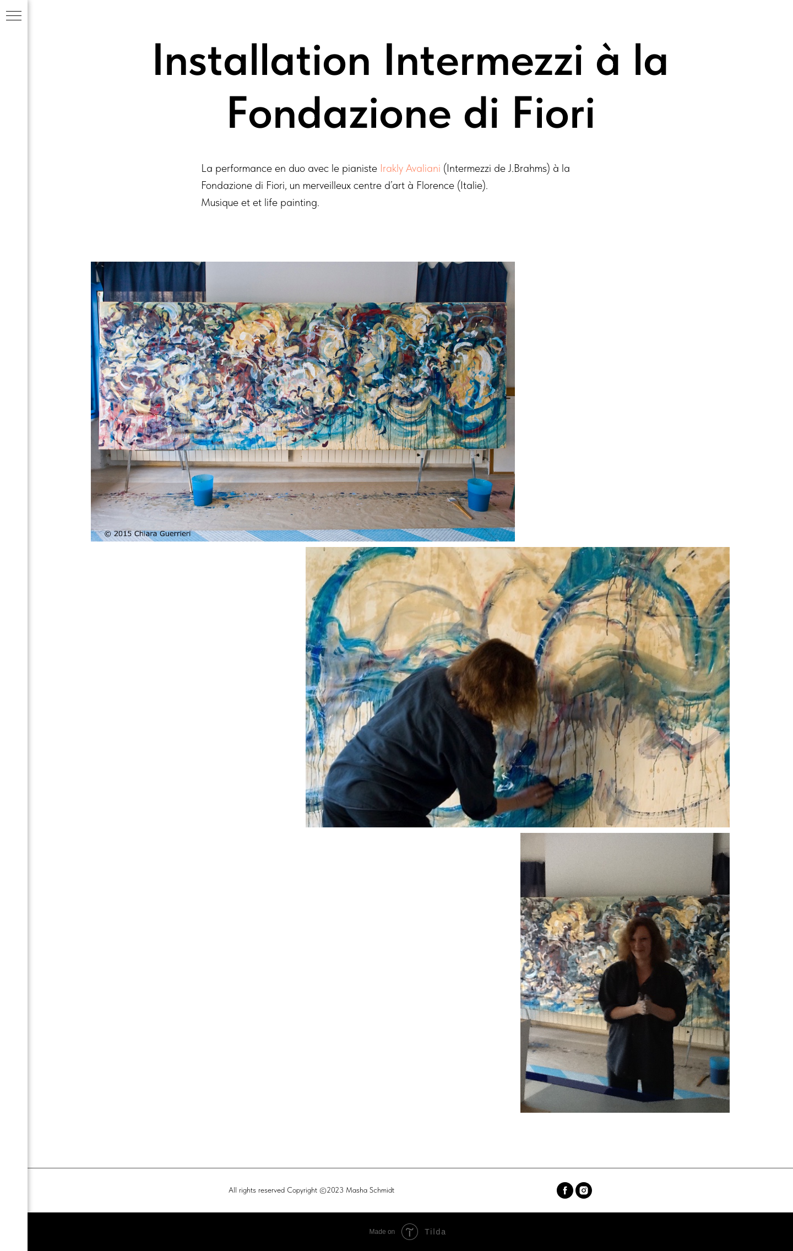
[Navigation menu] (13, 16)
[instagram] (583, 1190)
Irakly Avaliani (410, 168)
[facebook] (565, 1190)
